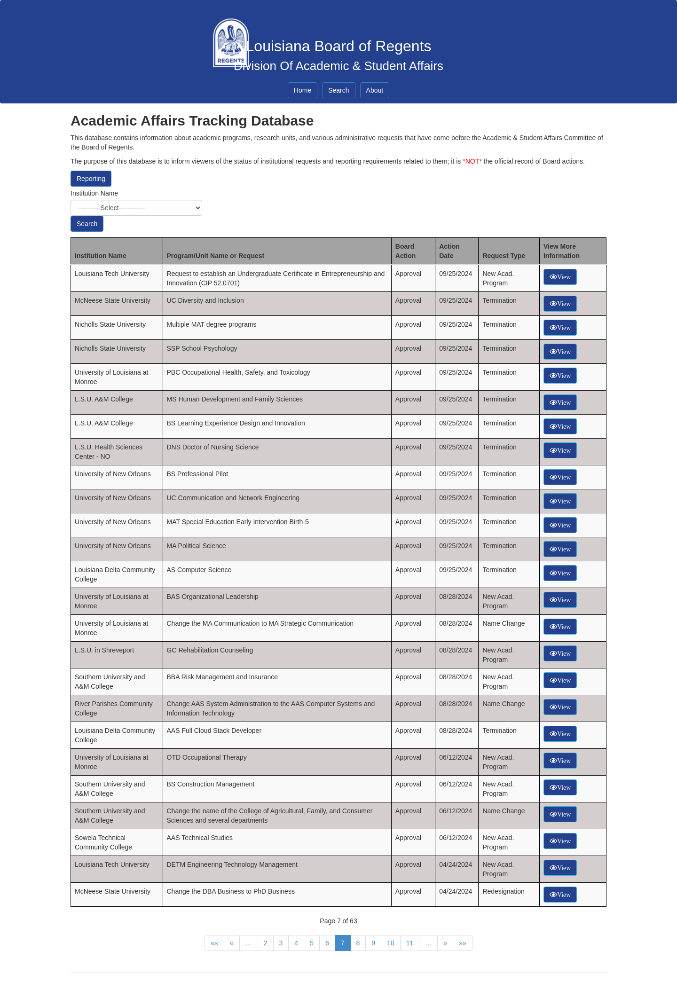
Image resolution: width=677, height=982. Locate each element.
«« (214, 943)
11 (410, 943)
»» (462, 943)
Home (302, 90)
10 (390, 943)
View (564, 277)
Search (338, 90)
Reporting (91, 178)
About (375, 90)
